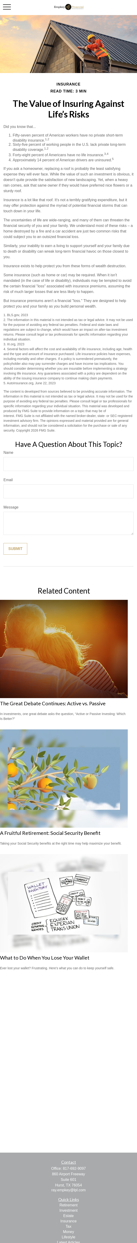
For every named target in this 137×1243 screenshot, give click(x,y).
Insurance (68, 1221)
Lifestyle (68, 1237)
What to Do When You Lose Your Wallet (44, 957)
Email (8, 480)
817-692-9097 (74, 1168)
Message (10, 507)
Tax (68, 1226)
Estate (68, 1216)
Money (68, 1232)
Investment (68, 1210)
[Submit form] (15, 549)
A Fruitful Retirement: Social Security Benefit (50, 833)
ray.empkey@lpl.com (68, 1190)
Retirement (68, 1205)
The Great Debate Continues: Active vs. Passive (53, 703)
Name (8, 453)
